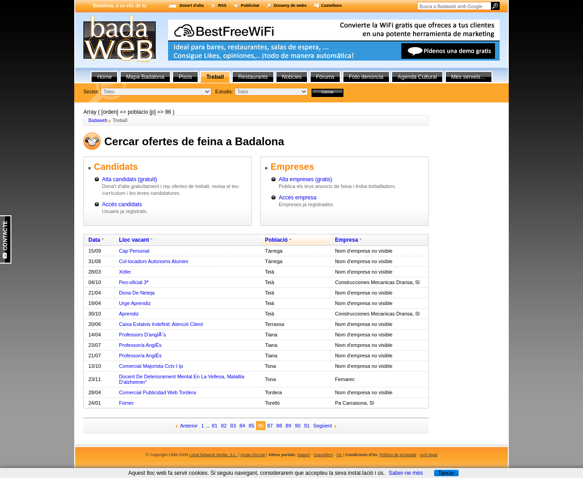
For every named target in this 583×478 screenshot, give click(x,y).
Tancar (446, 473)
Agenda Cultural (417, 77)
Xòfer (125, 272)
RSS (222, 5)
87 (270, 425)
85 (251, 425)
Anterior (189, 425)
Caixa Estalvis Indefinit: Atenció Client (161, 324)
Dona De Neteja (136, 292)
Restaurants (253, 77)
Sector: (91, 91)
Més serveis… (468, 77)
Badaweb (97, 120)
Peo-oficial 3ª (133, 282)
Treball (215, 77)
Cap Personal (134, 251)
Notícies (292, 77)
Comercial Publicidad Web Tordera (157, 392)
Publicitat (250, 5)
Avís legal (428, 455)
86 (260, 425)
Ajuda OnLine (252, 455)
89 (288, 425)
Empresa (346, 240)
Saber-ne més (406, 473)
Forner (126, 403)
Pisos (185, 77)
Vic (339, 455)
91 (307, 425)
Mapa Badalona (145, 77)
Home (104, 77)
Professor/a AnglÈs (140, 345)
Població (276, 240)
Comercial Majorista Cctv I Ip (151, 366)
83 (233, 425)
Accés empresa (298, 197)
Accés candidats (122, 204)
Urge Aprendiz (135, 303)
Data (94, 240)
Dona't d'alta (191, 5)
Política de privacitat (397, 455)
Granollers (323, 455)
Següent (322, 425)
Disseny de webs (290, 5)
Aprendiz (128, 313)
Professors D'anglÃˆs (142, 334)
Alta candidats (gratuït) (129, 179)
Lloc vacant (134, 240)
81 (214, 425)
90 (297, 425)
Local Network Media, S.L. (213, 455)
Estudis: (224, 91)
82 (223, 425)
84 (242, 425)
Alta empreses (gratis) (305, 179)
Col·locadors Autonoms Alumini (153, 261)
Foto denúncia (366, 77)
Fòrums (325, 77)
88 (279, 425)
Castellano (331, 5)
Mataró (303, 455)
